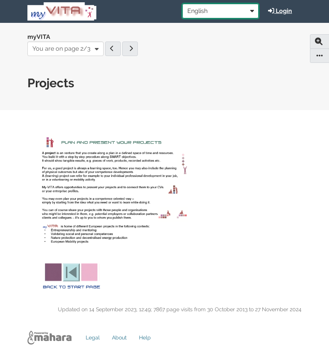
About (119, 337)
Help (145, 337)
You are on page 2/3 (61, 48)
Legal (93, 337)
